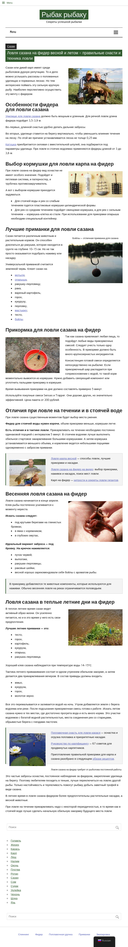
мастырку (21, 310)
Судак (14, 886)
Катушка (10, 144)
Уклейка (16, 890)
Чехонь (15, 894)
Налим (15, 861)
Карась (15, 849)
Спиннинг (23, 934)
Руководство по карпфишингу (70, 743)
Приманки (84, 934)
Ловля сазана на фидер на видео (72, 469)
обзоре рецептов (103, 758)
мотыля (20, 275)
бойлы (19, 319)
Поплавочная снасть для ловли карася (75, 732)
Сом (13, 882)
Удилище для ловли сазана (22, 116)
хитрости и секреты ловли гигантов (96, 480)
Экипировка (103, 934)
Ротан (14, 873)
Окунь (14, 865)
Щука (14, 898)
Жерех (15, 844)
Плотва (15, 869)
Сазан (11, 46)
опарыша (21, 279)
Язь (13, 902)
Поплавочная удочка (60, 934)
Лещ (13, 857)
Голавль (16, 840)
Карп (14, 853)
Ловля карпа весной (63, 458)
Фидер (39, 934)
